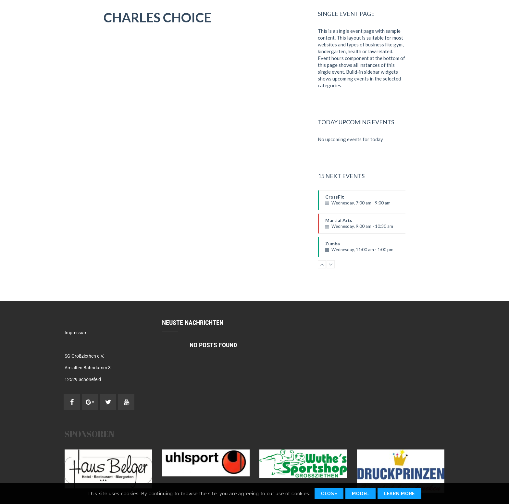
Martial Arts (369, 225)
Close (329, 493)
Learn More (399, 493)
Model (360, 493)
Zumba (369, 249)
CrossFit (369, 202)
